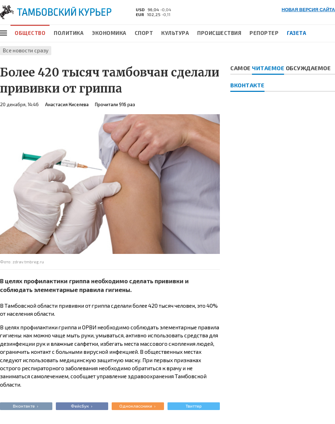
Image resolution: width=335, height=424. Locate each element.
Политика (68, 33)
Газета (296, 33)
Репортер (264, 33)
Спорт (144, 33)
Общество (30, 33)
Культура (175, 33)
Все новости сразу (26, 50)
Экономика (109, 33)
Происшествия (219, 33)
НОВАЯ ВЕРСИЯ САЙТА (308, 9)
